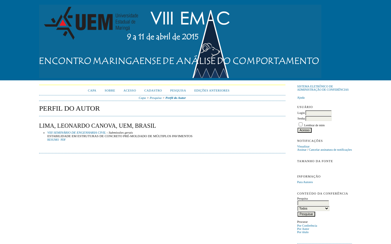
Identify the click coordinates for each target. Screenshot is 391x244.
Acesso (129, 90)
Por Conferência (307, 225)
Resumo (53, 139)
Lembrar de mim (314, 125)
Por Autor (303, 228)
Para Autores (305, 182)
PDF (63, 139)
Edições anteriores (212, 90)
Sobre (110, 90)
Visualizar (303, 146)
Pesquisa (178, 90)
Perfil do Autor (176, 97)
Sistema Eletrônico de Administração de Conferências (323, 88)
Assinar (302, 149)
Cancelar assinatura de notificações (330, 149)
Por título (303, 232)
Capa (92, 90)
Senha (301, 118)
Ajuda (301, 97)
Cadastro (153, 90)
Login (301, 112)
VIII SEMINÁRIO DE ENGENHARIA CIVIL (76, 132)
